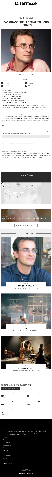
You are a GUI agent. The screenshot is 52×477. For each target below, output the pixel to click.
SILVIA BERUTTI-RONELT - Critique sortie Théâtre (13, 336)
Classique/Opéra (7, 445)
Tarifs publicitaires (7, 463)
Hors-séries (5, 450)
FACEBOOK (5, 83)
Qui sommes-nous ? (7, 455)
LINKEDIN (5, 85)
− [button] (3, 187)
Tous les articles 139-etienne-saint (26, 225)
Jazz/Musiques (6, 442)
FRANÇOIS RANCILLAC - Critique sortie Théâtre (12, 237)
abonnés (13, 395)
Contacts (5, 458)
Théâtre (5, 437)
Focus (4, 453)
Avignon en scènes (7, 447)
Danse (4, 440)
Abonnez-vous (6, 461)
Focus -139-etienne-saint (26, 18)
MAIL (28, 85)
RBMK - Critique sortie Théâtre (8, 294)
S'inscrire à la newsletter (10, 388)
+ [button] (3, 184)
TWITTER (29, 83)
